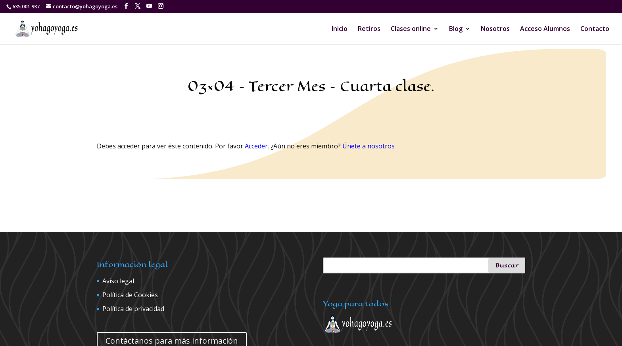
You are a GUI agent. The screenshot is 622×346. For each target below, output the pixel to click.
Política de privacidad (133, 308)
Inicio (339, 29)
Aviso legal (118, 281)
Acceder (256, 146)
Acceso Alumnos (545, 29)
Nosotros (495, 29)
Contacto (594, 29)
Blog (456, 29)
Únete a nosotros (368, 146)
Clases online (411, 29)
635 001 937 (26, 6)
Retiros (369, 29)
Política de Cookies (130, 294)
